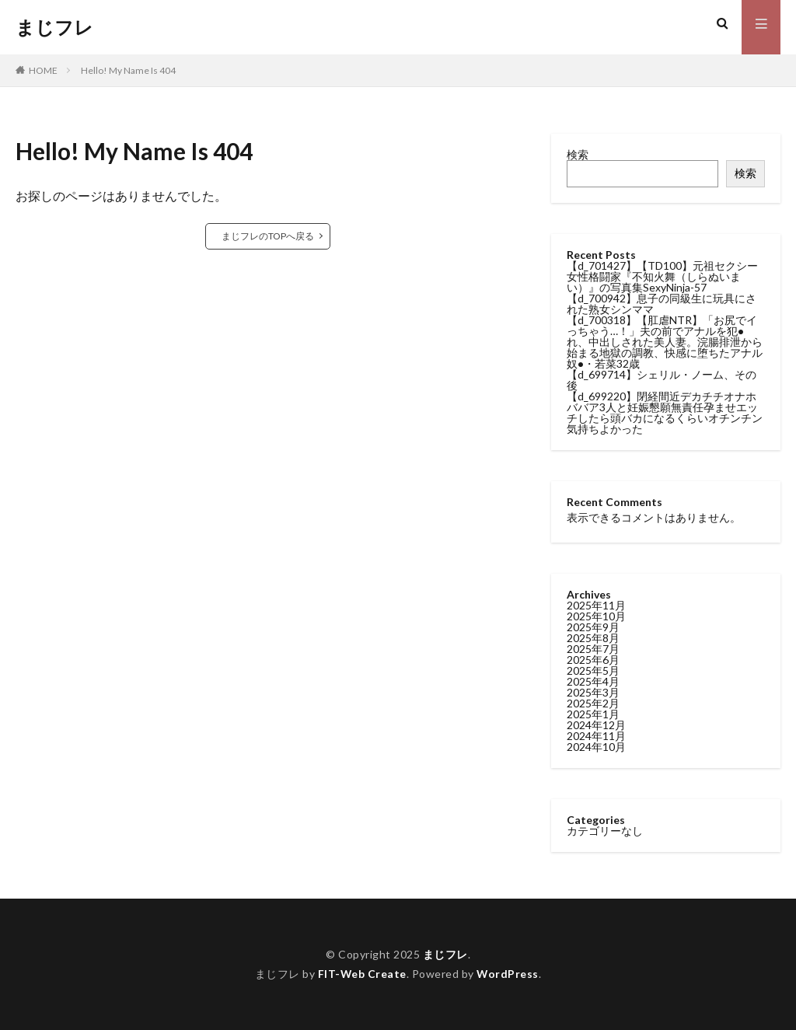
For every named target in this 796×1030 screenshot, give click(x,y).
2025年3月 (593, 692)
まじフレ (54, 27)
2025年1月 (593, 714)
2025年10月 (596, 616)
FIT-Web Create (362, 973)
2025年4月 (593, 681)
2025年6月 (593, 659)
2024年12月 (596, 724)
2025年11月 (596, 605)
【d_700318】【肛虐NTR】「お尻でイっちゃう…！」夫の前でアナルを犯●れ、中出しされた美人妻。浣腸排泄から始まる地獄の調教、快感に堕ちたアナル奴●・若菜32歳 (665, 341)
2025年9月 (593, 627)
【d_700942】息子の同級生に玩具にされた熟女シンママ (661, 304)
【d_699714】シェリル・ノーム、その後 (661, 380)
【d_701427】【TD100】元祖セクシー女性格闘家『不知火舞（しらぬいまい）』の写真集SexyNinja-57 (662, 276)
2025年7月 (593, 648)
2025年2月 (593, 703)
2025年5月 (593, 670)
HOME (43, 70)
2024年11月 (596, 735)
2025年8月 (593, 637)
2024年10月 (596, 746)
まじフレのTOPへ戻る (268, 236)
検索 (577, 154)
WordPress (508, 973)
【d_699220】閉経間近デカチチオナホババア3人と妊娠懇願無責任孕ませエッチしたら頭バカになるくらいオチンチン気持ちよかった (665, 412)
